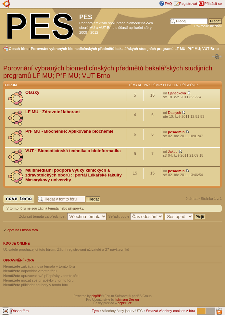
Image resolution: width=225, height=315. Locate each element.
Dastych (174, 113)
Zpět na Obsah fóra (22, 230)
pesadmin (176, 132)
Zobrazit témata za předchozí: (63, 216)
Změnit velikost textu (217, 56)
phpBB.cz (124, 303)
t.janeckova (177, 93)
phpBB (96, 296)
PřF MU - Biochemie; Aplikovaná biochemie (69, 131)
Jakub (172, 151)
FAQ (168, 4)
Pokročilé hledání (208, 26)
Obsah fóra (18, 49)
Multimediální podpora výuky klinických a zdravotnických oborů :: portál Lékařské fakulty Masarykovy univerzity (73, 175)
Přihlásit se (213, 4)
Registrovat (188, 4)
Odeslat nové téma (18, 199)
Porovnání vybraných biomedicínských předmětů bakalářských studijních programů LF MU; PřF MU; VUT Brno (125, 49)
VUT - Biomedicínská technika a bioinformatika (73, 150)
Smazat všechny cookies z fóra (170, 311)
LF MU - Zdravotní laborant (52, 111)
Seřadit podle (135, 216)
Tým (95, 311)
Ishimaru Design (127, 299)
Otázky (32, 92)
